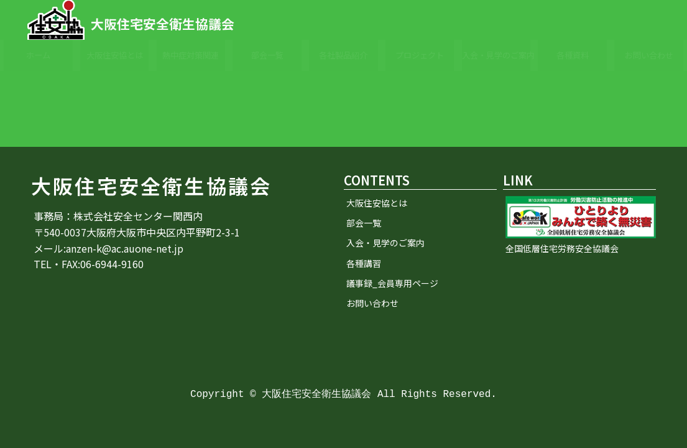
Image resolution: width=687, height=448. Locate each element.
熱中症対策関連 (190, 55)
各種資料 (572, 55)
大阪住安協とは (114, 55)
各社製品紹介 (343, 55)
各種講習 (363, 263)
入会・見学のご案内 (496, 55)
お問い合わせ (649, 55)
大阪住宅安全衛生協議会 (162, 23)
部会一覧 (267, 55)
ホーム (38, 55)
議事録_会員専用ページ (392, 283)
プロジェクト (419, 55)
